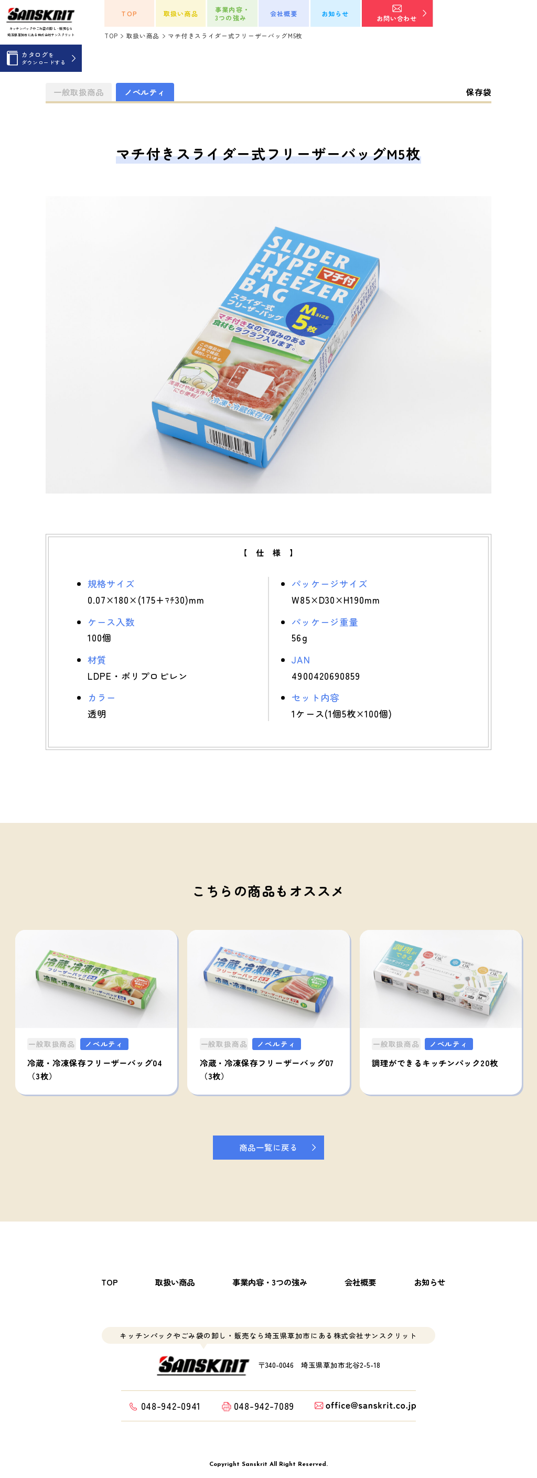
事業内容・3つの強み (269, 1282)
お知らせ (429, 1282)
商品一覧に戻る (268, 1147)
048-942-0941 (171, 1405)
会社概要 (360, 1282)
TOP (109, 1282)
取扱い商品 (175, 1282)
